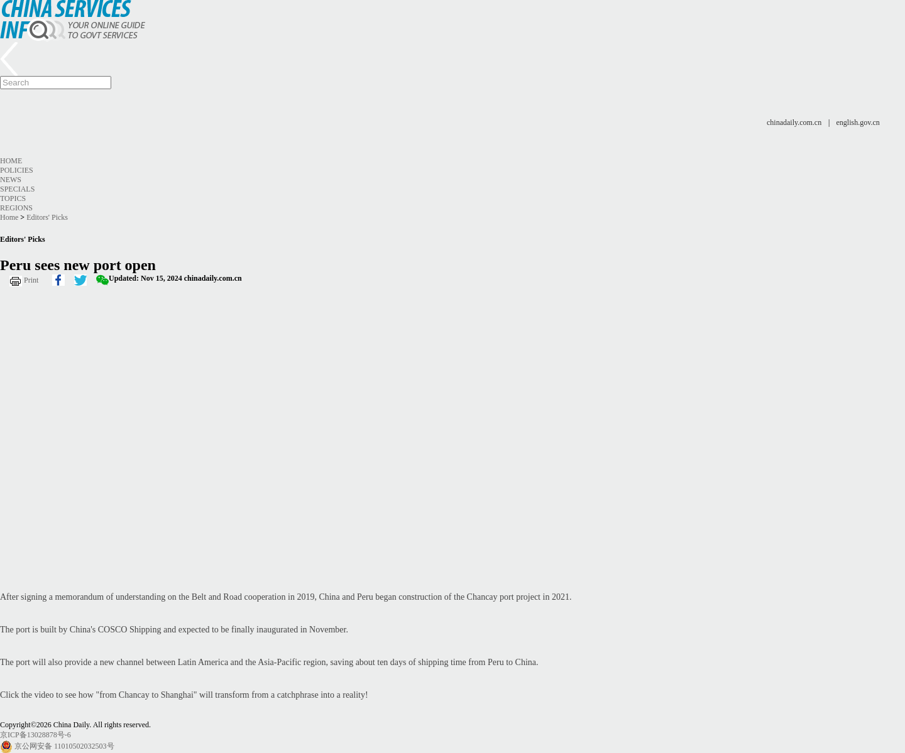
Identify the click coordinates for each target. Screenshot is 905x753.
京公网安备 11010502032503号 (64, 746)
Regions (16, 207)
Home (11, 160)
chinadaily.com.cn (794, 122)
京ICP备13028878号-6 (35, 734)
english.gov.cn (858, 122)
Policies (16, 170)
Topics (13, 198)
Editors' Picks (47, 217)
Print (31, 280)
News (10, 179)
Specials (17, 189)
